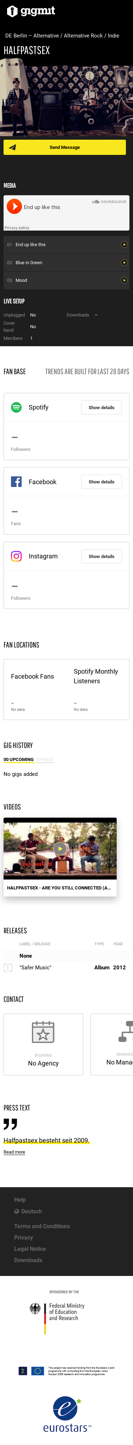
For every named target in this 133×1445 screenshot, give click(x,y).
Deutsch (31, 1211)
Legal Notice (30, 1249)
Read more (14, 1152)
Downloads (28, 1260)
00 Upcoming (19, 759)
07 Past (45, 759)
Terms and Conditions (42, 1226)
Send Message (65, 147)
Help (20, 1199)
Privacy (23, 1237)
